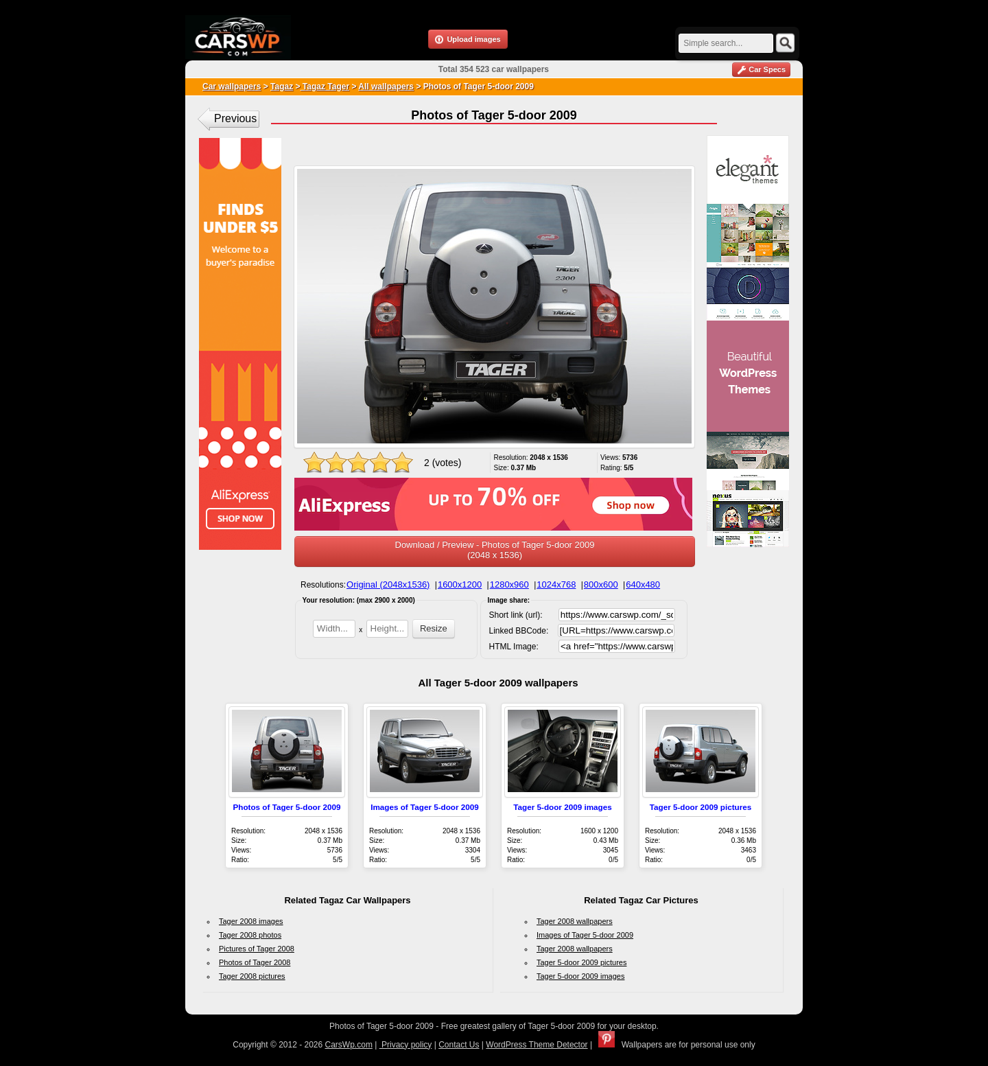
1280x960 (509, 584)
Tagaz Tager (325, 86)
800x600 (601, 584)
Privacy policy (405, 1045)
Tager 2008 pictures (252, 976)
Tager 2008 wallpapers (575, 921)
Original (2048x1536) (388, 584)
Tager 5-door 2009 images (562, 806)
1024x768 (556, 584)
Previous (235, 118)
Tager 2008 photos (250, 935)
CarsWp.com (349, 1045)
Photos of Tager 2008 (254, 962)
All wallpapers (386, 86)
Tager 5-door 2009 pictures (701, 806)
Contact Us (458, 1045)
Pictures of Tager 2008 (256, 949)
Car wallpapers (231, 86)
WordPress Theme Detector (536, 1045)
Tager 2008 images (251, 921)
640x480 (643, 584)
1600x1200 (460, 584)
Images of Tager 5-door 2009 (424, 806)
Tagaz (281, 86)
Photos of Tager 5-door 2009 (287, 806)
